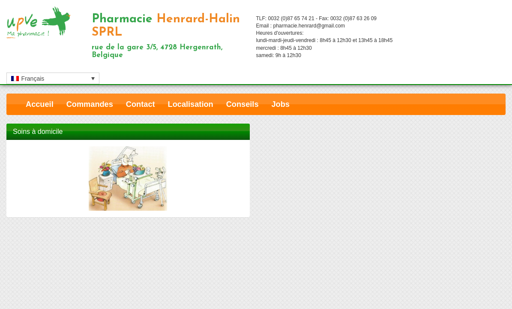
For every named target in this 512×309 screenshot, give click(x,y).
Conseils (242, 104)
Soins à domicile (38, 131)
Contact (140, 104)
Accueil (40, 104)
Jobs (281, 104)
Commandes (89, 104)
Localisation (190, 104)
